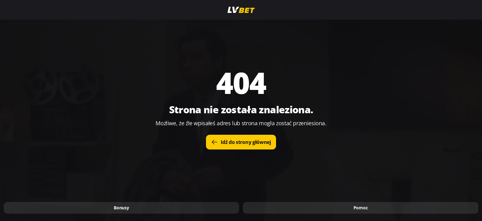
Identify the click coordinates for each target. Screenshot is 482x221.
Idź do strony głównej (241, 142)
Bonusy (121, 208)
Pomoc (361, 208)
